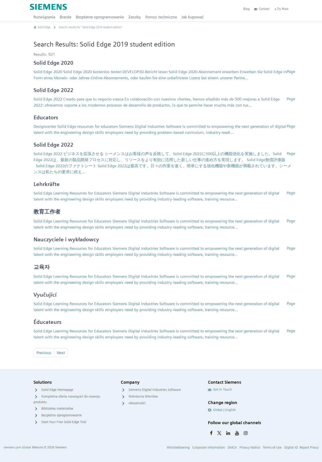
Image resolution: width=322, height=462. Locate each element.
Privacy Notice (249, 447)
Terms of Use (272, 447)
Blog (246, 9)
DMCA (232, 447)
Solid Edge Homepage (57, 390)
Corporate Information (208, 447)
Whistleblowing (178, 447)
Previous (43, 352)
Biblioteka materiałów (57, 408)
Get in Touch (220, 389)
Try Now (281, 9)
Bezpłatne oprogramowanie (61, 415)
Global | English (222, 410)
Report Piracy (309, 447)
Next (61, 352)
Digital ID (291, 447)
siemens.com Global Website (23, 447)
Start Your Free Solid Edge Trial (63, 422)
